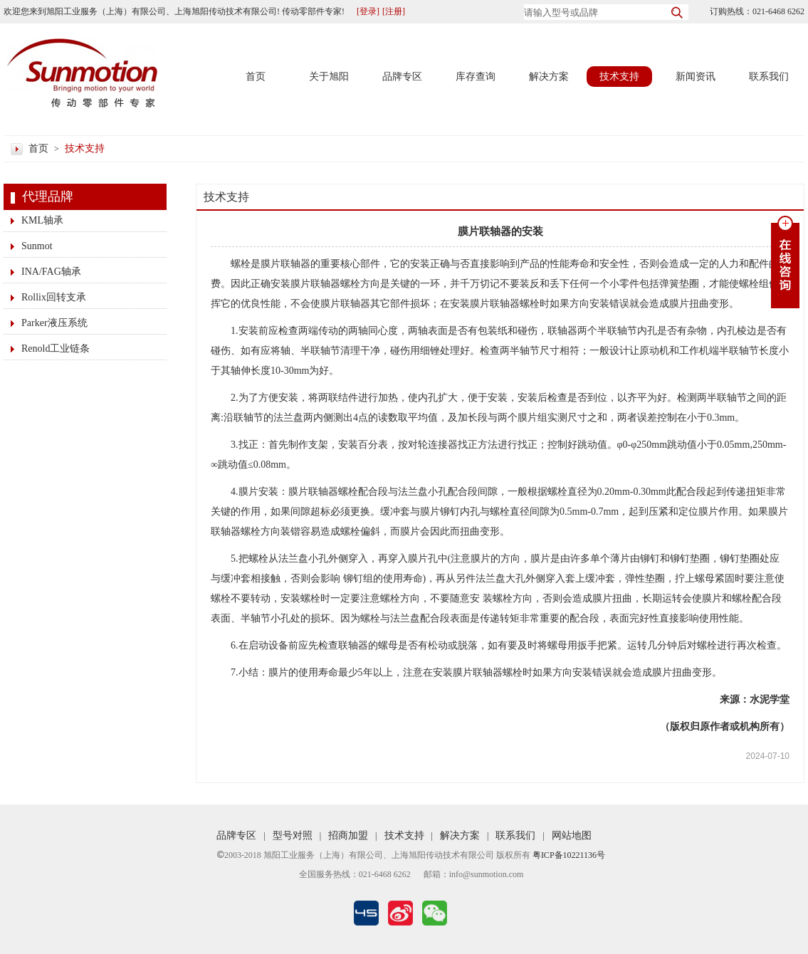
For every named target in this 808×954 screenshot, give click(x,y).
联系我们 (769, 76)
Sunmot (37, 246)
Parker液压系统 (54, 323)
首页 (256, 76)
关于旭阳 (329, 76)
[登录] (368, 11)
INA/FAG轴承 (51, 271)
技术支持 (619, 76)
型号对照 (293, 835)
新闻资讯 (695, 76)
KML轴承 (42, 220)
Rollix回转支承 (53, 297)
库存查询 (475, 76)
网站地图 (572, 835)
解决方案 (549, 76)
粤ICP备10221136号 (568, 855)
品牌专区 (402, 76)
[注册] (393, 11)
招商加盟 (348, 835)
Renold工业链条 (55, 348)
